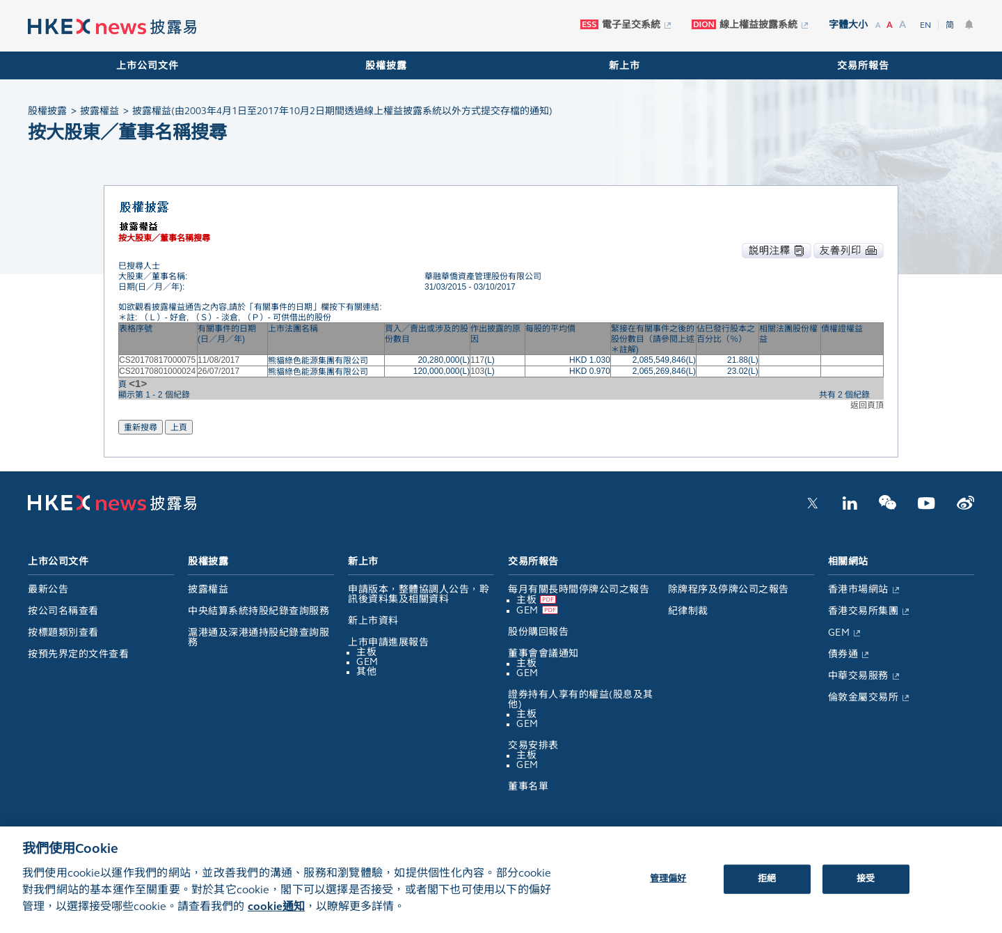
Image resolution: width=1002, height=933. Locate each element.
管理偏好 (668, 889)
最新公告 (48, 589)
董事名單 (528, 786)
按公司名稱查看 (63, 611)
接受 (866, 889)
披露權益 (208, 589)
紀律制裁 (688, 611)
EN (925, 25)
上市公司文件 (147, 66)
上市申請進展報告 (388, 642)
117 (477, 360)
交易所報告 (863, 66)
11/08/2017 (218, 360)
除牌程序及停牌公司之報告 (728, 589)
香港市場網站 (858, 589)
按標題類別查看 (63, 632)
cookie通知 (276, 916)
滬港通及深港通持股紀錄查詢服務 (258, 637)
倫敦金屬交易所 (863, 697)
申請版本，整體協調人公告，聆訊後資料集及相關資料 (418, 594)
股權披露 (386, 66)
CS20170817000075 (157, 360)
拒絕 (767, 889)
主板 (366, 652)
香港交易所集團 (863, 611)
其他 (366, 671)
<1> (138, 383)
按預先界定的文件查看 (78, 654)
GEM (367, 662)
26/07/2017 (218, 371)
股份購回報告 (538, 632)
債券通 (843, 654)
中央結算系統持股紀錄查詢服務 (258, 611)
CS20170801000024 (157, 371)
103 (477, 371)
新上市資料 (373, 621)
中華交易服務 (858, 676)
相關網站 (848, 561)
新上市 (624, 66)
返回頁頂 (867, 405)
